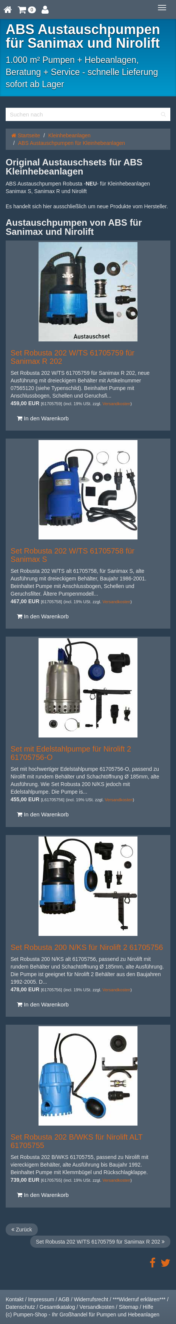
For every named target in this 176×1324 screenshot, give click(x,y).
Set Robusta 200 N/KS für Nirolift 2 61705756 (87, 947)
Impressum (41, 1299)
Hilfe (148, 1307)
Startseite (25, 135)
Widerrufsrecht (91, 1299)
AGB (63, 1299)
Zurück (21, 1230)
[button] (27, 9)
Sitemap (128, 1307)
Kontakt (14, 1299)
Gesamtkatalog (57, 1307)
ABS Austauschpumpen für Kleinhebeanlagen (71, 143)
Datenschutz (20, 1307)
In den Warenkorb (43, 418)
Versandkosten (116, 403)
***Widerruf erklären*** (139, 1299)
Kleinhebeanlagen (69, 135)
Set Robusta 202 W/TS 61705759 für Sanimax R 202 (100, 1242)
